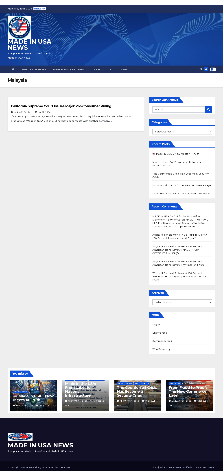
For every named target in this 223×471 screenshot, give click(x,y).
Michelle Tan (45, 406)
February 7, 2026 (129, 401)
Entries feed (159, 332)
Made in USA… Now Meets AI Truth (176, 153)
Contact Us (104, 69)
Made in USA (175, 383)
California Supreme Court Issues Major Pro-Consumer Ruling (61, 106)
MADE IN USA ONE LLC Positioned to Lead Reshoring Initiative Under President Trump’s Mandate (180, 223)
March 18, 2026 (24, 406)
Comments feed (162, 340)
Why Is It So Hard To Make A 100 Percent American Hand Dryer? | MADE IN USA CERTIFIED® (177, 250)
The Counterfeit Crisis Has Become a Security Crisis (137, 391)
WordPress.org (161, 349)
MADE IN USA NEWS (29, 44)
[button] (201, 69)
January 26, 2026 (181, 401)
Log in (156, 324)
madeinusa (43, 112)
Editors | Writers (34, 69)
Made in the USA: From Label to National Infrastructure (80, 389)
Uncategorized (21, 392)
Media (124, 69)
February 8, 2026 (77, 401)
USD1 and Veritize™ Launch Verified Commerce (181, 193)
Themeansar (64, 467)
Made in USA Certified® (70, 69)
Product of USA (125, 383)
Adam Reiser (160, 234)
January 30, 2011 (23, 112)
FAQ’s (175, 253)
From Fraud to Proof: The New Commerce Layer (182, 185)
